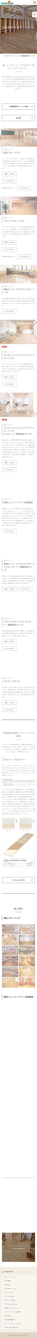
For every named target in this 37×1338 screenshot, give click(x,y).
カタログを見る (10, 1296)
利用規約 (8, 1315)
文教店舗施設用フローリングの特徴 (21, 106)
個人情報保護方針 (10, 1319)
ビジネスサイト (10, 1292)
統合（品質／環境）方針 (12, 1327)
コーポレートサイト (11, 1277)
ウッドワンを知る (10, 1300)
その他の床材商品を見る (22, 1249)
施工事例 (24, 118)
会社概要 (8, 1281)
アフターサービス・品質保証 (12, 1312)
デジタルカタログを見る (22, 880)
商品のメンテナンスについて (13, 1308)
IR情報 (8, 1284)
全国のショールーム (11, 1288)
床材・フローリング (14, 56)
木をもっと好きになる (11, 1304)
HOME (5, 56)
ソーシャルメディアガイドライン (14, 1323)
